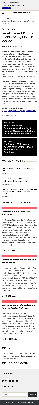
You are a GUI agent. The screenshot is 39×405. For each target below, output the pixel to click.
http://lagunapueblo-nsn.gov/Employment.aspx (19, 111)
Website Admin (6, 46)
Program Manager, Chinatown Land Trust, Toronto (18, 169)
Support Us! (6, 8)
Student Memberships (11, 2)
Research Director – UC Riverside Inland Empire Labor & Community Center (18, 180)
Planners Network (21, 13)
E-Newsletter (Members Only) (14, 5)
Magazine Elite (28, 402)
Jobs (19, 208)
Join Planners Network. (15, 363)
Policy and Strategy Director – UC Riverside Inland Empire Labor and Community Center (19, 191)
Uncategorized (16, 115)
